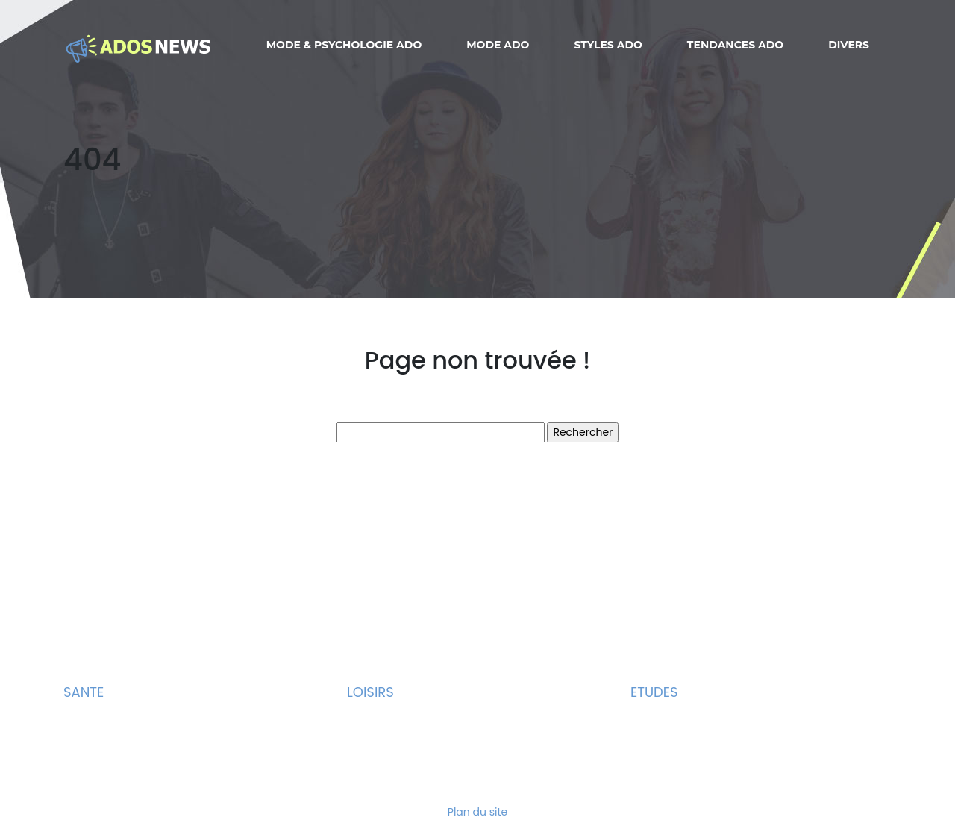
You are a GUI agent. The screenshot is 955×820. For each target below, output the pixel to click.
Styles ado (608, 44)
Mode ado (497, 44)
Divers (848, 44)
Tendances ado (735, 44)
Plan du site (477, 811)
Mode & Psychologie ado (344, 44)
